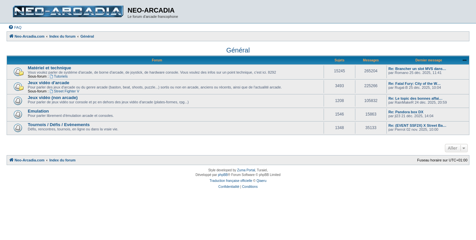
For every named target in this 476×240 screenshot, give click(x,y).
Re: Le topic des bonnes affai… (415, 98)
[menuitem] (14, 27)
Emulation (38, 111)
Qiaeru (261, 181)
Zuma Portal (246, 170)
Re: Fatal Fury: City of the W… (414, 84)
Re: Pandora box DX (405, 112)
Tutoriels (59, 76)
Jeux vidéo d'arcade (48, 82)
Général (238, 50)
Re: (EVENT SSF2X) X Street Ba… (417, 125)
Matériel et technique (49, 67)
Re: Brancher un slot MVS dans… (417, 69)
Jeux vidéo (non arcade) (53, 97)
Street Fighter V (64, 91)
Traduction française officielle (231, 181)
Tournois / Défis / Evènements (59, 124)
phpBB (223, 175)
